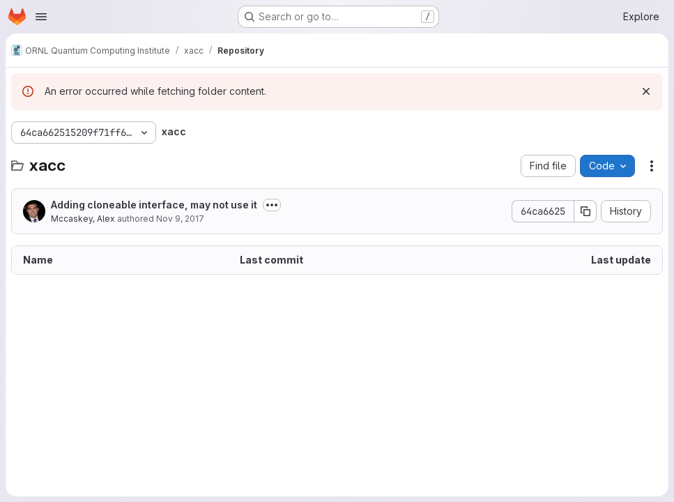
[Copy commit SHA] (585, 211)
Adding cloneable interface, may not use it (154, 205)
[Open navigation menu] (41, 17)
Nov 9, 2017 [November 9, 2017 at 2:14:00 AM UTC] (180, 218)
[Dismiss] (646, 91)
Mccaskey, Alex (83, 218)
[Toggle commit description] (272, 205)
